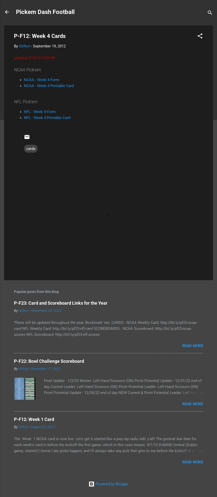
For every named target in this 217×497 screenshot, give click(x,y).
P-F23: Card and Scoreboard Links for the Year (61, 303)
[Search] (210, 13)
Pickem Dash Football (45, 11)
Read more (192, 346)
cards (30, 148)
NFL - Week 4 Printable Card (47, 118)
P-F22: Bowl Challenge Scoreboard (49, 361)
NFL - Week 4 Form (40, 112)
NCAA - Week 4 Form (41, 80)
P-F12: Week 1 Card (34, 419)
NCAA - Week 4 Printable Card (49, 86)
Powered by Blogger (108, 484)
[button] (200, 37)
